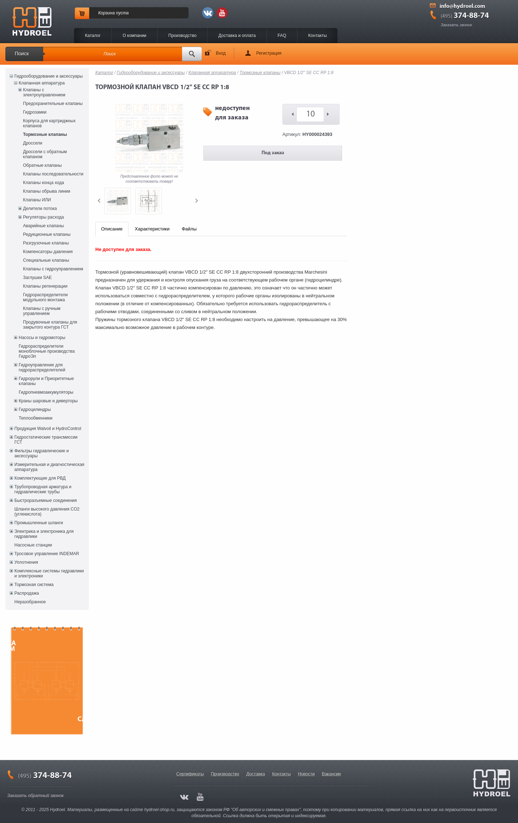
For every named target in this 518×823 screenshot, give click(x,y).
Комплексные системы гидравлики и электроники (49, 573)
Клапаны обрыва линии (46, 191)
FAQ (282, 35)
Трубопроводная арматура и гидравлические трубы (42, 489)
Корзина (106, 12)
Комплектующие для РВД (39, 478)
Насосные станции (33, 545)
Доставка (255, 774)
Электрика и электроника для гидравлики (44, 534)
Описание (112, 229)
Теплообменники (36, 418)
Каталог (93, 35)
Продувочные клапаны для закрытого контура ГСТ (50, 325)
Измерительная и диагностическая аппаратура (49, 467)
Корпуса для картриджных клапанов (49, 123)
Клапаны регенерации (45, 286)
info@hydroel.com (462, 6)
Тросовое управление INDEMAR (46, 553)
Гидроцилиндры (35, 409)
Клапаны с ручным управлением (41, 311)
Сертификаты (190, 774)
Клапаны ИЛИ (37, 199)
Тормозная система (34, 584)
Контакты (317, 35)
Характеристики (152, 229)
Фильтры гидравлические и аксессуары (41, 453)
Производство (182, 35)
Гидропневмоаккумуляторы (46, 392)
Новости (306, 774)
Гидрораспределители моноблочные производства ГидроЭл (47, 351)
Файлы (189, 229)
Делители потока (40, 208)
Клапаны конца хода (43, 182)
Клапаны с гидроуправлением (53, 268)
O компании (134, 35)
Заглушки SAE (37, 277)
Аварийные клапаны (43, 225)
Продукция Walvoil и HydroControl (47, 428)
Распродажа (26, 593)
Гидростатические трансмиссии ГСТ (46, 440)
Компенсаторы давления (48, 251)
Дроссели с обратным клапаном (45, 154)
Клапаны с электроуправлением (44, 92)
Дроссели (32, 143)
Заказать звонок (456, 25)
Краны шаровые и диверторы (48, 400)
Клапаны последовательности (53, 174)
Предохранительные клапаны (53, 103)
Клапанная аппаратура (42, 83)
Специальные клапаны (46, 260)
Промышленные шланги (38, 522)
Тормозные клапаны (45, 134)
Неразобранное (30, 601)
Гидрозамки (34, 112)
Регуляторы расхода (43, 217)
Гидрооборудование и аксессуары (48, 76)
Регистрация (268, 53)
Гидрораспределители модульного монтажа (45, 297)
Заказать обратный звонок (35, 795)
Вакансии (331, 774)
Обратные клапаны (42, 165)
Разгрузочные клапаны (46, 243)
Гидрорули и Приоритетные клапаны (46, 381)
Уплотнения (26, 562)
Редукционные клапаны (47, 234)
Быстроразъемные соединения (45, 500)
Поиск (22, 53)
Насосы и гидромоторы (42, 337)
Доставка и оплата (237, 35)
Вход (221, 53)
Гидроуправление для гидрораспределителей (42, 367)
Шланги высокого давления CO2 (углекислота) (46, 512)
